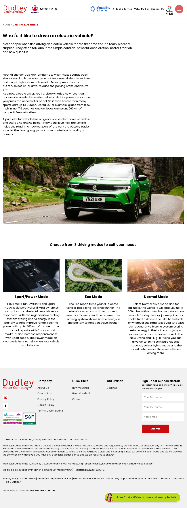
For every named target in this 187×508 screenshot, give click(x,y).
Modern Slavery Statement (85, 478)
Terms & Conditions (50, 411)
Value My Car (141, 9)
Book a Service (122, 9)
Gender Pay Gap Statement (117, 478)
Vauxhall (112, 388)
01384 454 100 (49, 8)
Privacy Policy (46, 399)
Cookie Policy (45, 405)
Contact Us (157, 9)
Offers (76, 399)
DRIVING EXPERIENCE (25, 24)
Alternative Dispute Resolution (52, 478)
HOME (6, 24)
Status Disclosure (144, 478)
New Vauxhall (80, 388)
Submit (155, 428)
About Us (43, 388)
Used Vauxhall (81, 393)
